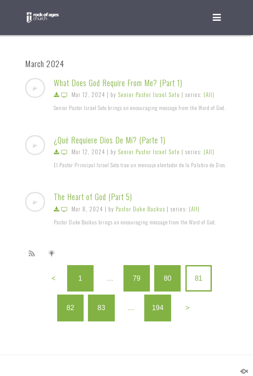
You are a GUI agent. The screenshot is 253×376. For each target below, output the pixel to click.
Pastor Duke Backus (140, 208)
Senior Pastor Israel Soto (149, 94)
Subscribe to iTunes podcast (53, 253)
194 (158, 307)
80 (168, 278)
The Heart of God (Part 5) (93, 196)
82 (71, 307)
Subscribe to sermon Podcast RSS (33, 253)
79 (136, 278)
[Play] (35, 87)
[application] (35, 88)
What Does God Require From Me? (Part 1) (118, 82)
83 (101, 307)
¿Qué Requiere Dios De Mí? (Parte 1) (109, 140)
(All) (209, 94)
